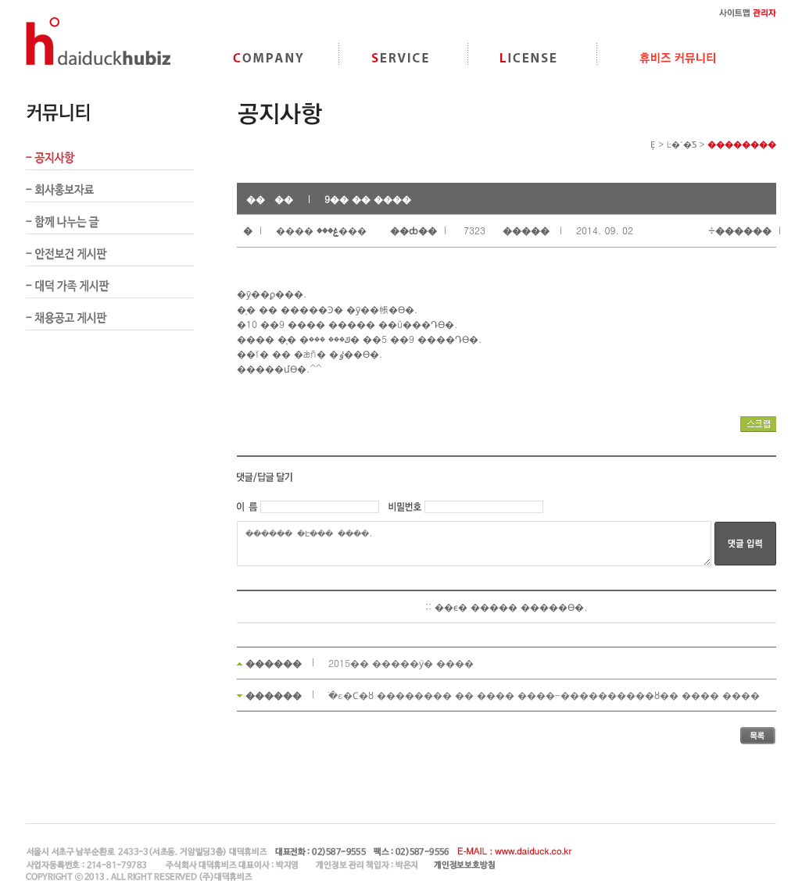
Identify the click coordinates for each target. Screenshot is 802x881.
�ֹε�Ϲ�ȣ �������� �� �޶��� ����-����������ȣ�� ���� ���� (544, 694)
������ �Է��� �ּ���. (474, 543)
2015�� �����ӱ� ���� (401, 662)
